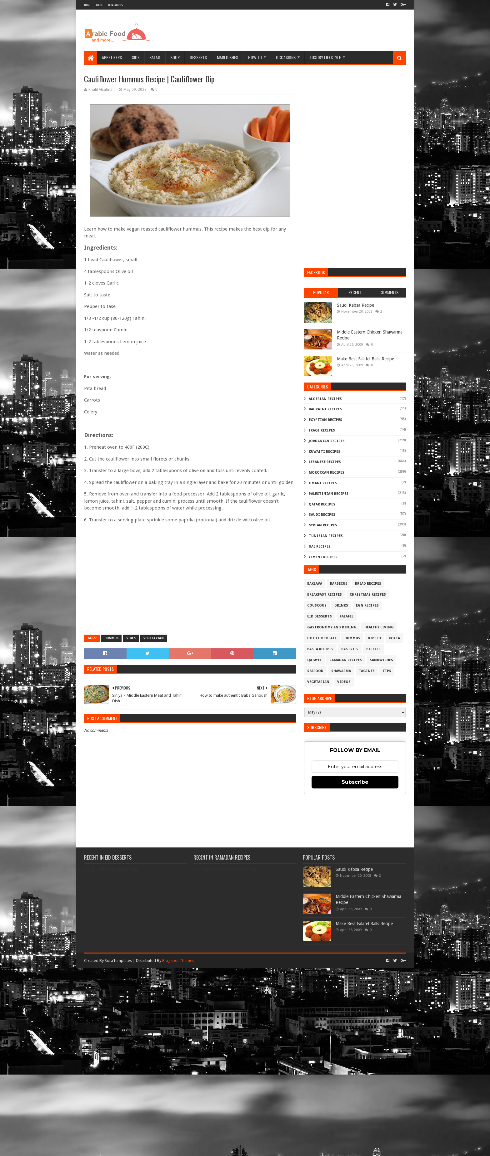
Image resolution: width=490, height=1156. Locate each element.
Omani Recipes (323, 483)
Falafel (346, 616)
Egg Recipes (367, 605)
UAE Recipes (320, 546)
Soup (175, 57)
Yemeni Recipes (323, 557)
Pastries (349, 649)
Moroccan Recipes (326, 473)
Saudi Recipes (322, 515)
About (99, 4)
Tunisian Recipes (326, 536)
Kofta (394, 638)
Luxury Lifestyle (325, 57)
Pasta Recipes (320, 649)
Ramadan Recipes (345, 660)
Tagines (367, 671)
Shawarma (341, 671)
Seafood (315, 671)
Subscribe (355, 782)
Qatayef (314, 660)
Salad (154, 57)
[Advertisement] (292, 31)
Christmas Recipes (368, 595)
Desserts (198, 57)
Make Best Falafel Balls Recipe (365, 358)
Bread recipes (368, 584)
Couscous (317, 605)
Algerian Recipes (325, 399)
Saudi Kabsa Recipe (355, 305)
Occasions (286, 57)
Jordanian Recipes (327, 441)
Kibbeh (374, 638)
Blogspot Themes (178, 960)
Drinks (341, 605)
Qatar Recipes (322, 504)
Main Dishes (227, 57)
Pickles (373, 649)
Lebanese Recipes (325, 462)
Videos (344, 682)
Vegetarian (153, 638)
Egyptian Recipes (325, 420)
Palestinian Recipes (328, 494)
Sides (131, 638)
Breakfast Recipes (324, 595)
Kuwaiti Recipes (324, 452)
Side (135, 57)
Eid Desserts (319, 616)
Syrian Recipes (323, 525)
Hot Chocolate (322, 638)
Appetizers (112, 57)
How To (255, 57)
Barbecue (338, 584)
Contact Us (115, 4)
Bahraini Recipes (325, 409)
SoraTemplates (118, 960)
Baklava (314, 584)
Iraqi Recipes (322, 430)
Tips (386, 671)
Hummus (111, 638)
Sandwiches (381, 660)
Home (87, 4)
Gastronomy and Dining (332, 627)
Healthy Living (379, 627)
